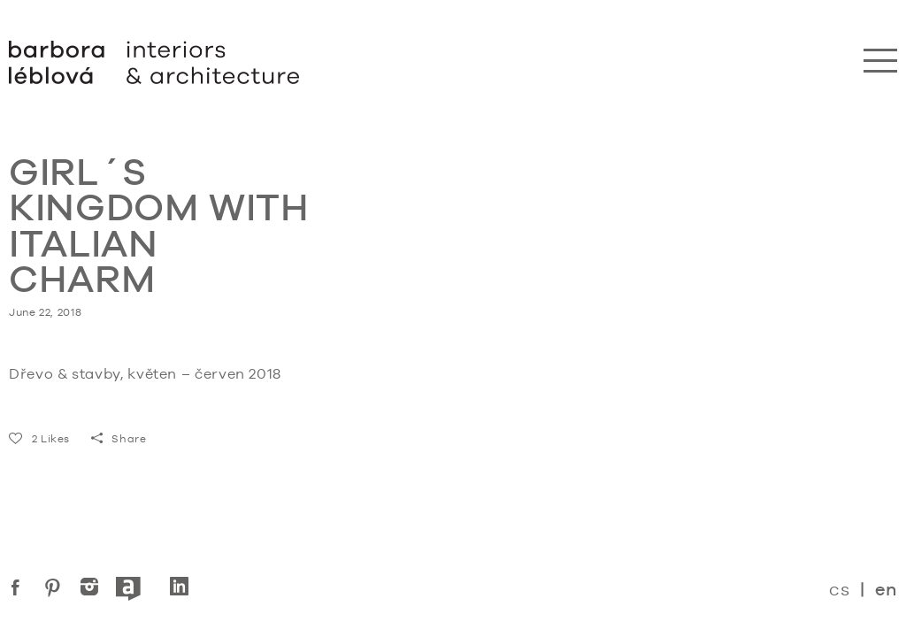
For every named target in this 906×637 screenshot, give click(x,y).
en (886, 589)
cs (839, 589)
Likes (39, 439)
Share (119, 439)
